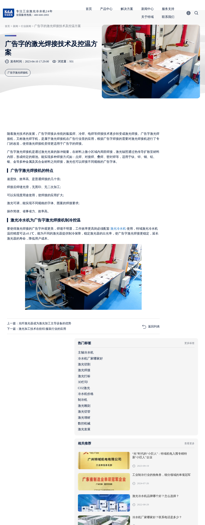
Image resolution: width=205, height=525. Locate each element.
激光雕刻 (144, 211)
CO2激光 (144, 194)
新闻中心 (148, 8)
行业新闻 (26, 41)
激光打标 (144, 182)
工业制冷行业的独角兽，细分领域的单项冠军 (178, 287)
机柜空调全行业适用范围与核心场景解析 (164, 442)
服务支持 (169, 8)
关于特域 (148, 16)
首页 (90, 8)
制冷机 (142, 205)
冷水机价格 (145, 199)
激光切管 (144, 217)
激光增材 (144, 223)
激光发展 (144, 235)
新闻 (14, 41)
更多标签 (187, 149)
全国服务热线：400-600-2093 (34, 15)
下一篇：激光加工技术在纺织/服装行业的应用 (39, 355)
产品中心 (107, 8)
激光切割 (144, 170)
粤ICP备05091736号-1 (86, 516)
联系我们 (169, 16)
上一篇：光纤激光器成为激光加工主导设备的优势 (42, 349)
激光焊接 (144, 176)
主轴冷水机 (145, 158)
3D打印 (143, 188)
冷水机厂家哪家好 (150, 164)
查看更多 (187, 251)
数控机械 (144, 229)
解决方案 (128, 8)
